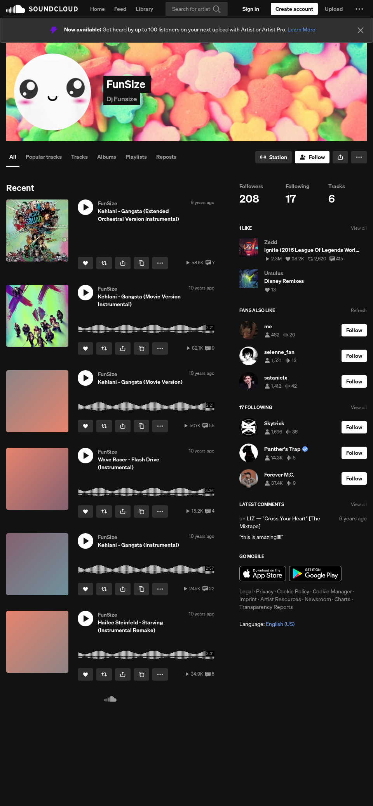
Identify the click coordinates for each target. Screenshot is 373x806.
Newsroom (318, 599)
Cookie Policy (293, 591)
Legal (246, 591)
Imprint (248, 599)
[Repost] (104, 263)
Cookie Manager (332, 591)
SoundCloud (42, 9)
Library (144, 9)
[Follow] (312, 157)
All (12, 157)
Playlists (136, 157)
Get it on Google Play (315, 573)
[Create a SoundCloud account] (294, 9)
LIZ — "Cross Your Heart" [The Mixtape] (279, 522)
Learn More (301, 29)
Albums (106, 157)
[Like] (85, 263)
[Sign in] (251, 9)
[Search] (197, 9)
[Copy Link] (141, 263)
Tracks (79, 157)
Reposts (166, 157)
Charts (342, 599)
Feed (120, 9)
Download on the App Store (262, 573)
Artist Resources (280, 599)
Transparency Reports (266, 607)
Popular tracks (44, 157)
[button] (359, 9)
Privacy (265, 591)
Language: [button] (267, 624)
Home (97, 9)
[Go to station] (273, 157)
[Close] (360, 30)
